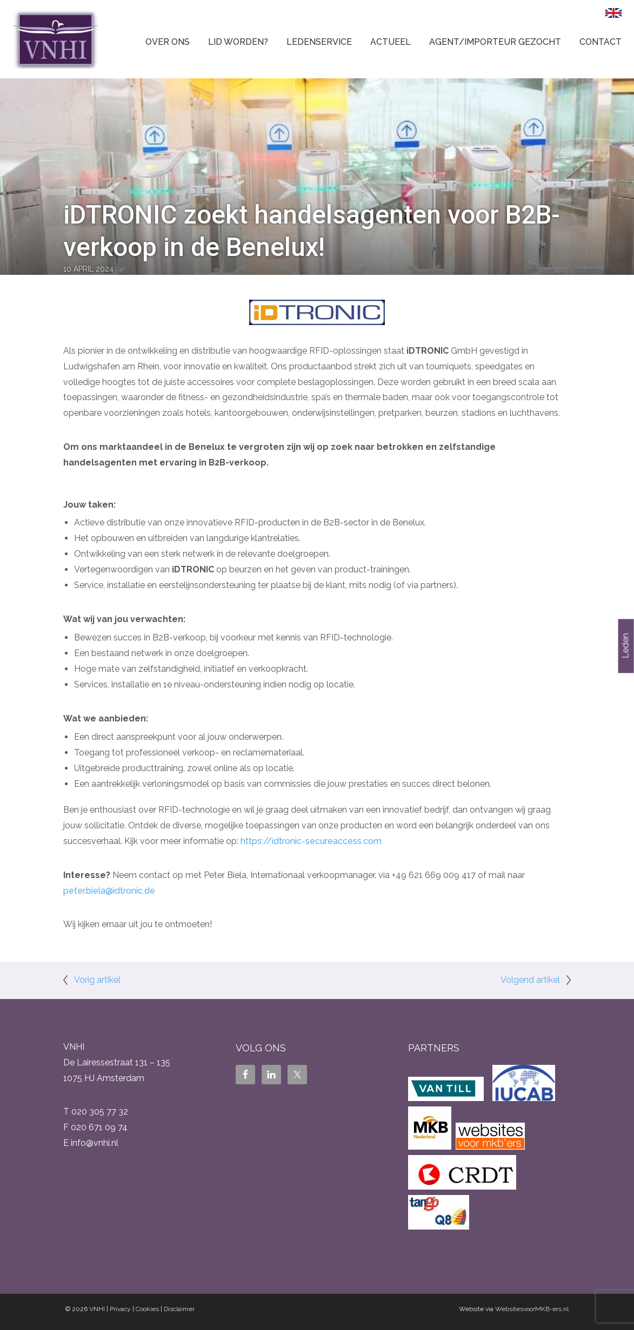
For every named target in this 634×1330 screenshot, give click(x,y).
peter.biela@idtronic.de (109, 891)
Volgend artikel (530, 980)
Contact (600, 42)
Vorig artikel (97, 980)
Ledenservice (319, 42)
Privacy (120, 1309)
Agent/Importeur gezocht (495, 42)
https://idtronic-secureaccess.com (311, 841)
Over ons (167, 42)
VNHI (97, 1309)
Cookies (147, 1309)
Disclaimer (179, 1309)
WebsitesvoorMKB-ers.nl (532, 1309)
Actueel (390, 42)
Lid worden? (238, 42)
